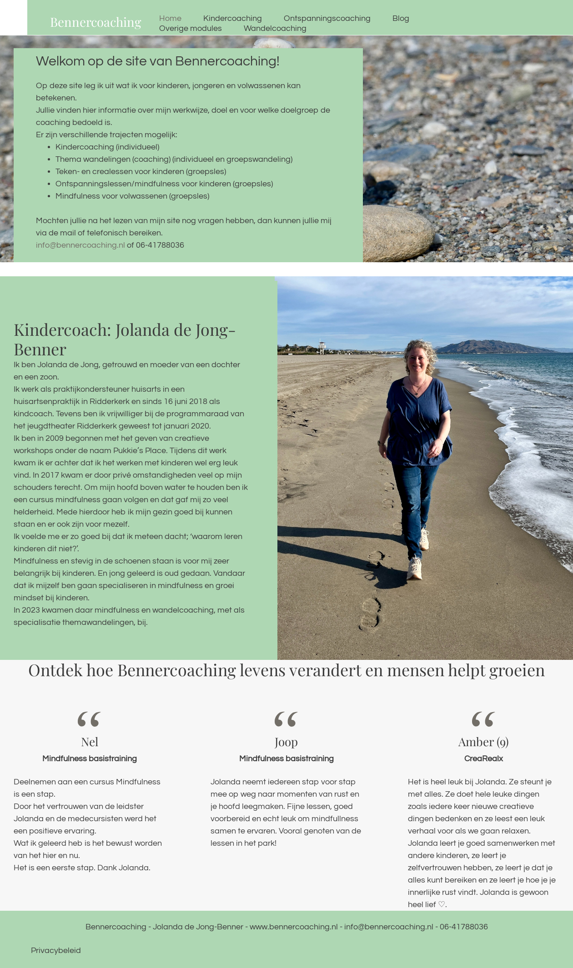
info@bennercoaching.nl (81, 245)
